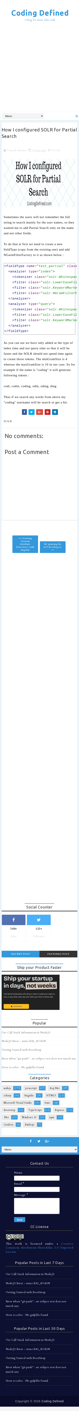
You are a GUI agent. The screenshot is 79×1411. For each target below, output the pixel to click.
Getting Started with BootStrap (22, 1050)
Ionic (47, 1102)
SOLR (56, 150)
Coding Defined (40, 13)
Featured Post (58, 954)
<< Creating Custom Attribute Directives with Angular (25, 544)
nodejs (7, 1088)
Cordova (9, 1124)
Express (59, 1110)
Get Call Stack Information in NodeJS (26, 1032)
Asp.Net (55, 1088)
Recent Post (20, 954)
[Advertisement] (39, 67)
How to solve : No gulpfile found (23, 1067)
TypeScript (35, 1110)
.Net (6, 1117)
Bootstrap (10, 1110)
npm (51, 1117)
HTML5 (51, 1095)
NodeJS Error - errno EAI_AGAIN (24, 1041)
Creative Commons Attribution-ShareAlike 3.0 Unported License (39, 1248)
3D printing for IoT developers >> (53, 547)
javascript (31, 1088)
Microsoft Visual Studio (18, 1102)
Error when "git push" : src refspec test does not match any (39, 1058)
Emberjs (30, 1124)
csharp (8, 1095)
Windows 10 (29, 1117)
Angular (29, 1095)
